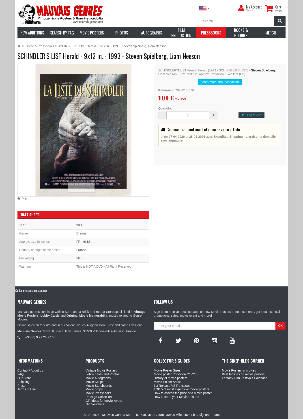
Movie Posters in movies (239, 370)
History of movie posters (170, 378)
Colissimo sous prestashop (31, 290)
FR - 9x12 (83, 241)
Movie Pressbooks (98, 393)
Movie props (94, 389)
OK (280, 325)
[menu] (241, 8)
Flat (79, 258)
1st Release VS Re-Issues (172, 385)
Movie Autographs (98, 378)
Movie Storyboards (99, 385)
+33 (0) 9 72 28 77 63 (40, 337)
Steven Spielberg (263, 70)
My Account (254, 7)
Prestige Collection (99, 397)
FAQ (20, 374)
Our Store (24, 378)
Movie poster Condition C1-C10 (176, 374)
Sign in (250, 10)
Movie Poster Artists (168, 382)
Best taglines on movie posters (243, 374)
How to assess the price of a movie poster (183, 393)
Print (25, 198)
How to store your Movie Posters (176, 397)
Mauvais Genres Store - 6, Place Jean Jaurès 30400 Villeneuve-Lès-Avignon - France (161, 415)
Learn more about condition (220, 82)
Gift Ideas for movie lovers (104, 400)
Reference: (166, 90)
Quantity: (165, 108)
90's (79, 225)
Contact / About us (30, 370)
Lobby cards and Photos (102, 374)
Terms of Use (26, 389)
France (81, 250)
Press (21, 385)
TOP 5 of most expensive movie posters (181, 389)
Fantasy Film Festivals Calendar (244, 378)
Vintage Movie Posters (101, 370)
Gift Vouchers (95, 404)
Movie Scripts (95, 382)
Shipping (23, 382)
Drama (81, 233)
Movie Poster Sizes (167, 370)
